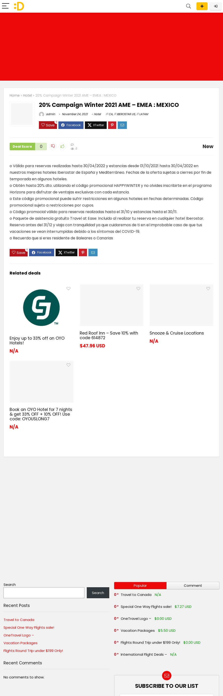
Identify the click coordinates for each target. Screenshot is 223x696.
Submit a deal (202, 6)
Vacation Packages (21, 642)
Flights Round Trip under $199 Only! (33, 650)
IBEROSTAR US (126, 114)
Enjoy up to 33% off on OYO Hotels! (37, 340)
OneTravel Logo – (19, 635)
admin (47, 114)
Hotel (27, 95)
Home (15, 95)
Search (10, 584)
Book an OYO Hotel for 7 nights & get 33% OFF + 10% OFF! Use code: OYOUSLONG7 (41, 414)
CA (111, 114)
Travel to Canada (19, 619)
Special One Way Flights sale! (29, 627)
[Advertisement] (111, 48)
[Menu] (5, 6)
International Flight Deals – (144, 654)
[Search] (188, 6)
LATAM (143, 114)
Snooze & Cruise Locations (177, 333)
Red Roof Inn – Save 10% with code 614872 (109, 335)
